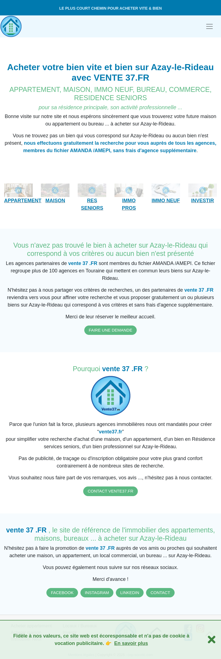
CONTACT (160, 592)
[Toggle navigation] (209, 26)
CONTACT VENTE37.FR (110, 491)
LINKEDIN (129, 592)
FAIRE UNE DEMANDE (110, 330)
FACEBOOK (62, 592)
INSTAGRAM (97, 592)
